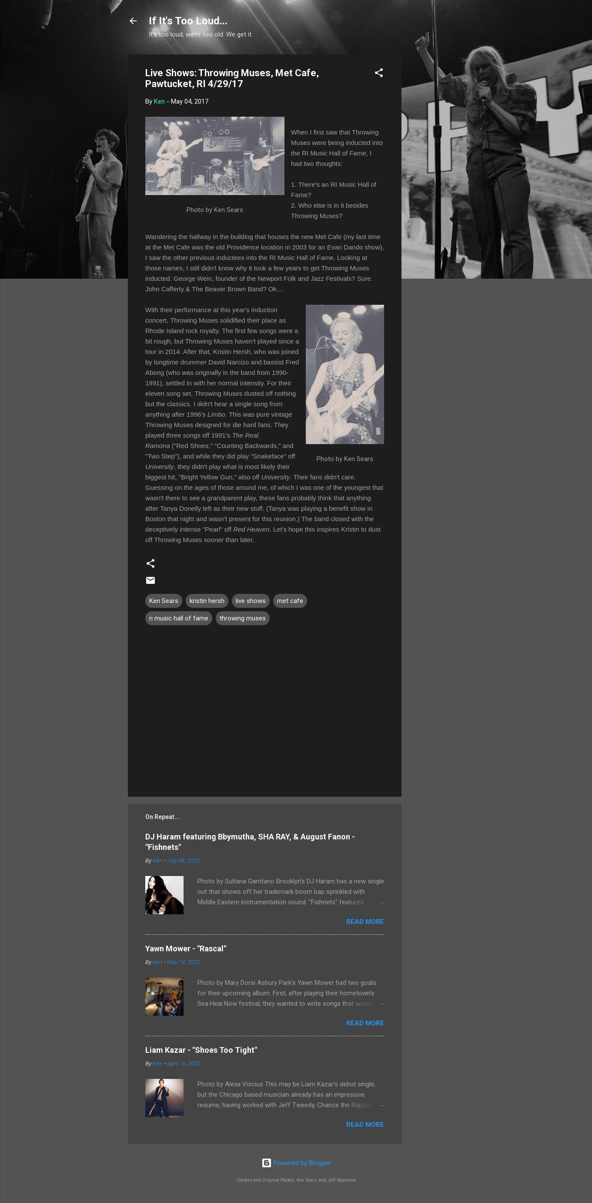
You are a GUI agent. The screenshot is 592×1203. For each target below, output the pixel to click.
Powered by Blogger (296, 1163)
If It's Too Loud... (188, 21)
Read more (365, 922)
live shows (251, 601)
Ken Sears (163, 601)
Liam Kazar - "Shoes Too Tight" (201, 1050)
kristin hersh (207, 601)
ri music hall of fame (178, 618)
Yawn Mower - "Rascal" (185, 948)
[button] (379, 74)
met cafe (290, 601)
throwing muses (243, 618)
